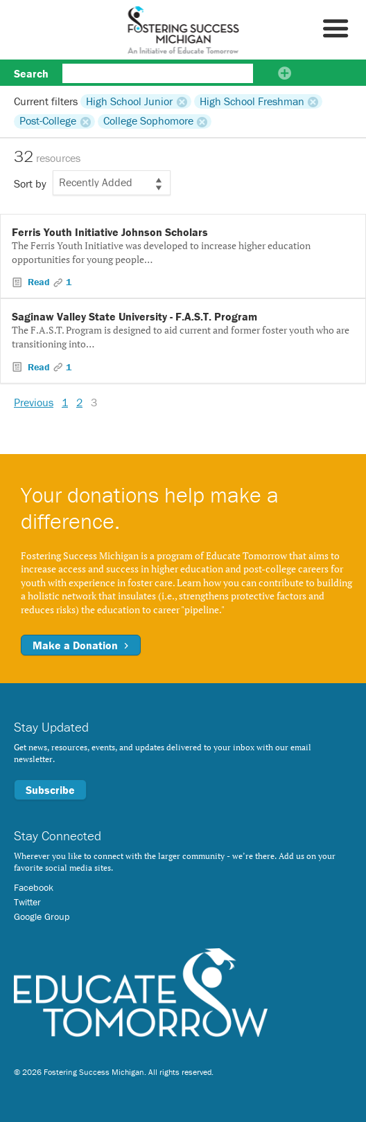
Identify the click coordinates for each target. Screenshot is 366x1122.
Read (39, 281)
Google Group (41, 916)
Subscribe (50, 790)
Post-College (47, 121)
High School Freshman (252, 101)
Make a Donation (81, 645)
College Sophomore (148, 121)
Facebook (33, 887)
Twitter (27, 902)
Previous (33, 402)
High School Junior (129, 101)
